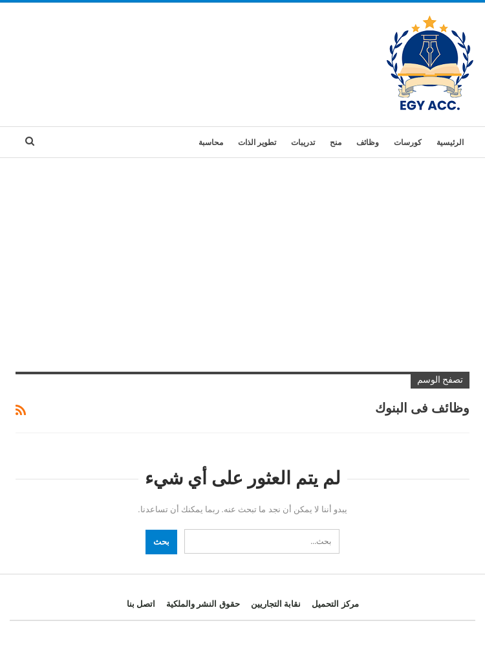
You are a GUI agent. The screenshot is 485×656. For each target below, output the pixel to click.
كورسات (408, 142)
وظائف (367, 142)
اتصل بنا (141, 604)
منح (335, 142)
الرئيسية (450, 142)
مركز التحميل (335, 604)
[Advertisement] (242, 255)
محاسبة (211, 142)
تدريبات (303, 142)
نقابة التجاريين (276, 604)
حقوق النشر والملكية (203, 604)
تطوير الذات (257, 142)
